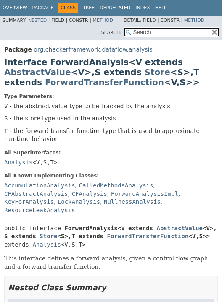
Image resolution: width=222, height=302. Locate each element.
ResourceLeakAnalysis (39, 210)
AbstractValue (37, 72)
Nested (37, 20)
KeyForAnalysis (29, 201)
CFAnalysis (89, 193)
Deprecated (115, 7)
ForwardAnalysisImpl (144, 193)
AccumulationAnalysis (39, 185)
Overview (15, 7)
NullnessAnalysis (132, 201)
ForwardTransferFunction (104, 82)
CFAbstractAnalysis (36, 193)
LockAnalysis (79, 201)
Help (161, 7)
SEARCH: (111, 32)
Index (142, 7)
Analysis (18, 162)
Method (102, 20)
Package (43, 7)
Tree (89, 7)
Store (157, 72)
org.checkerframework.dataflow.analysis (93, 49)
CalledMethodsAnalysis (116, 185)
